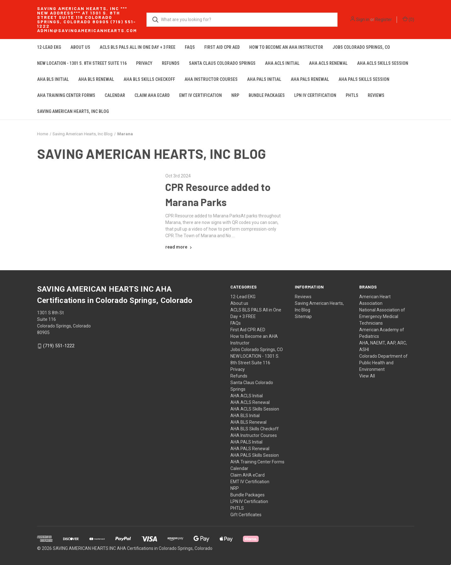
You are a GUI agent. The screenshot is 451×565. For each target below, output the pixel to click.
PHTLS (352, 95)
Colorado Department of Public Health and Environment (383, 363)
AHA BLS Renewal (96, 79)
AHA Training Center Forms (66, 95)
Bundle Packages (267, 95)
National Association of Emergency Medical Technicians (382, 316)
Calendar (115, 95)
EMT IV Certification (200, 95)
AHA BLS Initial (53, 79)
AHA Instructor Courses (211, 79)
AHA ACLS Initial (282, 63)
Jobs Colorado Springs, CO (361, 47)
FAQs (190, 47)
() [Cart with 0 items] (408, 19)
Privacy (144, 63)
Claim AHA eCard (152, 95)
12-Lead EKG (49, 47)
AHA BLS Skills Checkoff (149, 79)
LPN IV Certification (315, 95)
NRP (235, 95)
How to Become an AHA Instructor (286, 47)
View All (367, 375)
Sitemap (303, 316)
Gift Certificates (245, 514)
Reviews (376, 95)
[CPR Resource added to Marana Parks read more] (179, 246)
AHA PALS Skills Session (363, 79)
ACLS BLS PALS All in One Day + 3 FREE (137, 47)
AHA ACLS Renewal (328, 63)
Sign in (362, 19)
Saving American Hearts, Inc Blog (73, 111)
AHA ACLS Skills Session (382, 63)
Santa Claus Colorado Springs (222, 63)
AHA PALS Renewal (310, 79)
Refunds (170, 63)
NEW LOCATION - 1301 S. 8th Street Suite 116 (82, 63)
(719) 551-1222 (58, 346)
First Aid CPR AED (222, 47)
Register (383, 19)
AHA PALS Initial (264, 79)
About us (80, 47)
